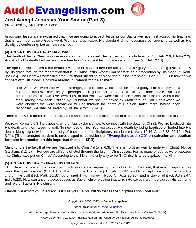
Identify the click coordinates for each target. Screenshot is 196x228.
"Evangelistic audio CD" (127, 136)
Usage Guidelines (110, 206)
